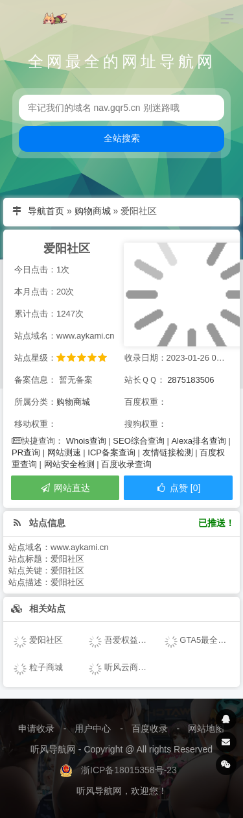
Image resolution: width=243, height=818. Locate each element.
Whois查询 (86, 441)
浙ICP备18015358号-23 (129, 770)
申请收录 (36, 728)
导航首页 (46, 211)
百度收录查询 (126, 464)
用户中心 (93, 728)
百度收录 (150, 728)
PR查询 (26, 452)
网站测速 (64, 452)
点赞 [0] (178, 488)
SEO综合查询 (138, 441)
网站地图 (206, 728)
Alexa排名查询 (198, 441)
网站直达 (65, 488)
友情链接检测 (168, 452)
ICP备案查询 (111, 452)
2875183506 (190, 380)
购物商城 (93, 211)
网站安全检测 (69, 464)
